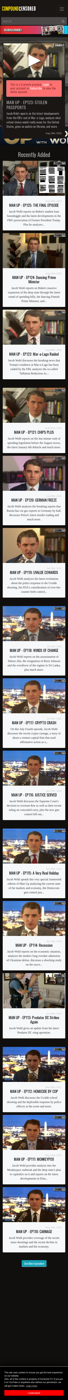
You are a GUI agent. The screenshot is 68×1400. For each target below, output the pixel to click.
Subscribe (36, 88)
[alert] (34, 29)
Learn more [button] (31, 1386)
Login (46, 84)
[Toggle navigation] (62, 9)
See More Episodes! (34, 1263)
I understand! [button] (34, 1393)
